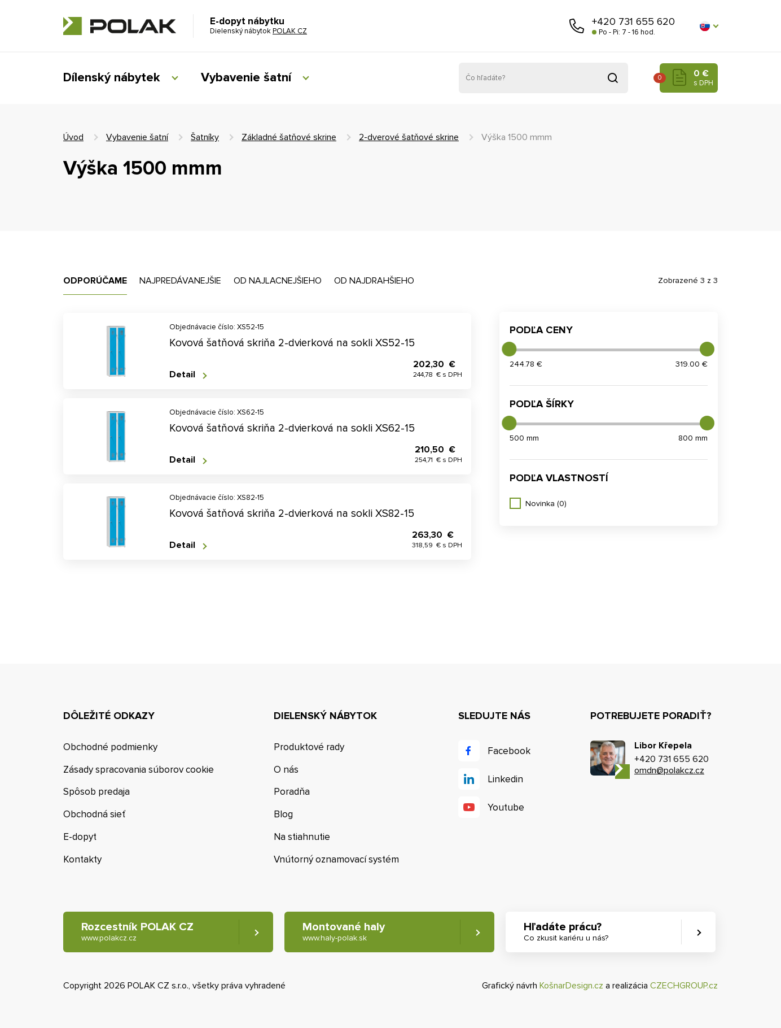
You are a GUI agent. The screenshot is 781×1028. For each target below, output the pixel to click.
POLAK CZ (119, 26)
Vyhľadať (613, 78)
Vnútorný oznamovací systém (336, 859)
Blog (283, 814)
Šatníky (205, 137)
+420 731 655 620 (633, 21)
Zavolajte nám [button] (576, 26)
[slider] (509, 349)
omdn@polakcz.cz (669, 770)
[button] (709, 26)
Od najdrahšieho (374, 280)
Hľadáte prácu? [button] (566, 931)
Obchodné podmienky (110, 747)
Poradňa (292, 792)
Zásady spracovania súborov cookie (138, 770)
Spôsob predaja (96, 792)
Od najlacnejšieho (278, 280)
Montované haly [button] (343, 931)
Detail (182, 374)
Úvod (73, 137)
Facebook (509, 751)
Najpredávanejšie (180, 280)
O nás (286, 770)
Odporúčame (95, 280)
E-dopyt (79, 837)
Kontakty (82, 859)
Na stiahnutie (302, 837)
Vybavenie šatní (245, 77)
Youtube (506, 807)
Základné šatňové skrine (289, 137)
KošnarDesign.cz (571, 985)
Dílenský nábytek (111, 77)
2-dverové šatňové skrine (409, 137)
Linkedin (505, 779)
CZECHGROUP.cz (684, 985)
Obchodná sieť (94, 814)
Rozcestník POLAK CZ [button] (137, 931)
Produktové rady (309, 747)
